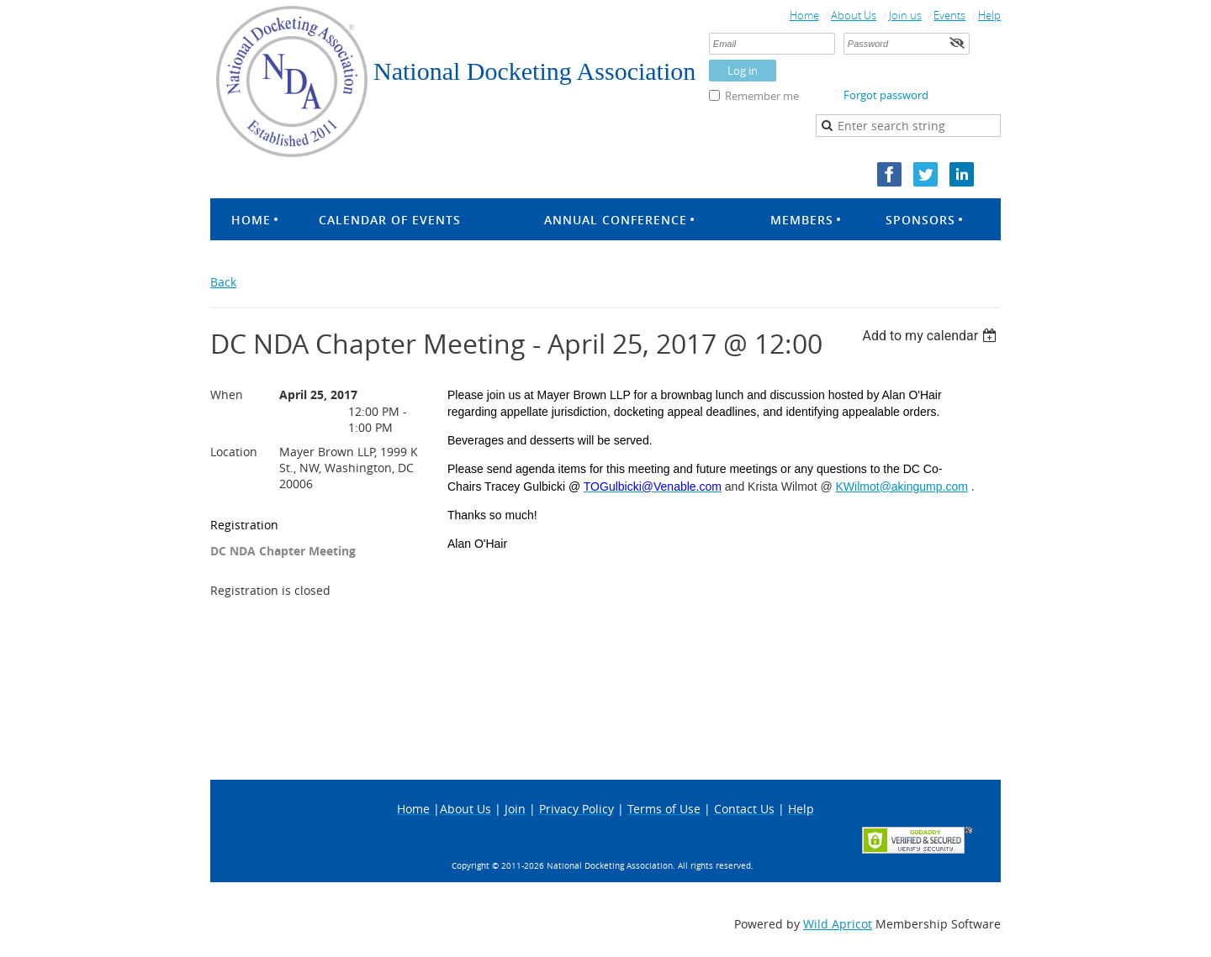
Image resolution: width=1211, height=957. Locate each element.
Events (949, 15)
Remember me (762, 95)
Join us (905, 15)
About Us (853, 15)
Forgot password (885, 95)
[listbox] (931, 335)
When (226, 394)
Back (223, 282)
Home (804, 15)
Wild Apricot (837, 924)
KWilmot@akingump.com (902, 486)
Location (233, 452)
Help (989, 15)
